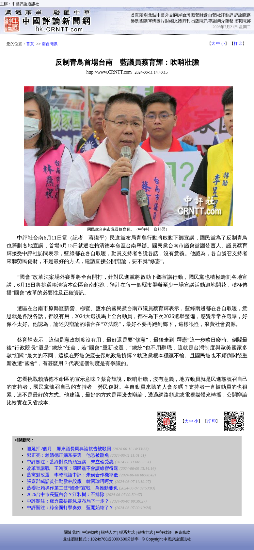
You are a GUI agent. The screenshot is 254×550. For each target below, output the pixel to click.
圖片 (161, 21)
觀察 (247, 15)
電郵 (247, 21)
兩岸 (178, 15)
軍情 (152, 21)
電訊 (204, 21)
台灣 (186, 15)
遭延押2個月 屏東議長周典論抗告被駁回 (69, 448)
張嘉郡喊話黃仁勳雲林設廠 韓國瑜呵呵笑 (70, 481)
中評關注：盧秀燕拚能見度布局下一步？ (68, 501)
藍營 (195, 15)
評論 (238, 15)
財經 (169, 21)
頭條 (143, 15)
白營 (212, 15)
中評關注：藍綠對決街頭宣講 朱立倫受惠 (70, 461)
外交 (169, 15)
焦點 (152, 15)
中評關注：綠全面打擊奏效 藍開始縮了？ (70, 507)
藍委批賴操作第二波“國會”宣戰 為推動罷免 (72, 488)
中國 (161, 15)
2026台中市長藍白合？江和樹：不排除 (65, 494)
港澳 (135, 21)
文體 (178, 21)
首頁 (135, 15)
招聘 (238, 21)
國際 (143, 21)
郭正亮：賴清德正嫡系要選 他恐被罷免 (68, 455)
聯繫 (229, 21)
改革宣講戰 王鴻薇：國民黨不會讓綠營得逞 (72, 468)
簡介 (221, 21)
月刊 (186, 21)
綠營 (204, 15)
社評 (221, 15)
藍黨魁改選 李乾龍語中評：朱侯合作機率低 (72, 474)
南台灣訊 (49, 44)
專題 (212, 21)
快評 (229, 15)
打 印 (238, 43)
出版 (195, 21)
